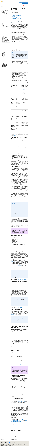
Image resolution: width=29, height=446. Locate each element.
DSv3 (22, 89)
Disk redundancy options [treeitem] (5, 27)
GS (27, 89)
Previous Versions (7, 444)
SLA (16, 388)
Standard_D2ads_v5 (13, 261)
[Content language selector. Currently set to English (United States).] (4, 442)
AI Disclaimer (2, 444)
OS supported (17, 289)
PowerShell (12, 314)
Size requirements (14, 16)
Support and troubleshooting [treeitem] (5, 68)
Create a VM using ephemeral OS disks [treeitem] (6, 44)
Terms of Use (2, 445)
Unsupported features (14, 17)
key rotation (22, 318)
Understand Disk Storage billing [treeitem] (5, 26)
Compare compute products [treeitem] (5, 10)
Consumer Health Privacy (21, 444)
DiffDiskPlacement (13, 160)
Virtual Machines (18, 5)
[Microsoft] (1, 1)
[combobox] (5, 6)
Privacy (16, 444)
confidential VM (20, 307)
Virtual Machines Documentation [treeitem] (5, 8)
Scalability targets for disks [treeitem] (5, 39)
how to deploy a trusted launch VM (22, 279)
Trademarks (5, 445)
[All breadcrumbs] (11, 5)
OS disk (15, 135)
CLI (14, 314)
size (13, 289)
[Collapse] (9, 5)
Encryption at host (20, 324)
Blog (9, 444)
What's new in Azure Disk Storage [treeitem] (6, 28)
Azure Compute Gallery (15, 70)
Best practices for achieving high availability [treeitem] (6, 33)
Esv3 (23, 89)
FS (25, 89)
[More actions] (27, 5)
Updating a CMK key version (21, 301)
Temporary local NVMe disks (21, 401)
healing (12, 127)
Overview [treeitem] (3, 9)
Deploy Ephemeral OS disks (22, 364)
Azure (13, 5)
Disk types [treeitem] (3, 25)
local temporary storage (22, 400)
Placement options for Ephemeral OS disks (16, 15)
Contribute (13, 444)
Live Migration (13, 130)
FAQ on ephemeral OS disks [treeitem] (6, 45)
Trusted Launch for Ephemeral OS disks (16, 18)
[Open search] (25, 1)
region (12, 289)
